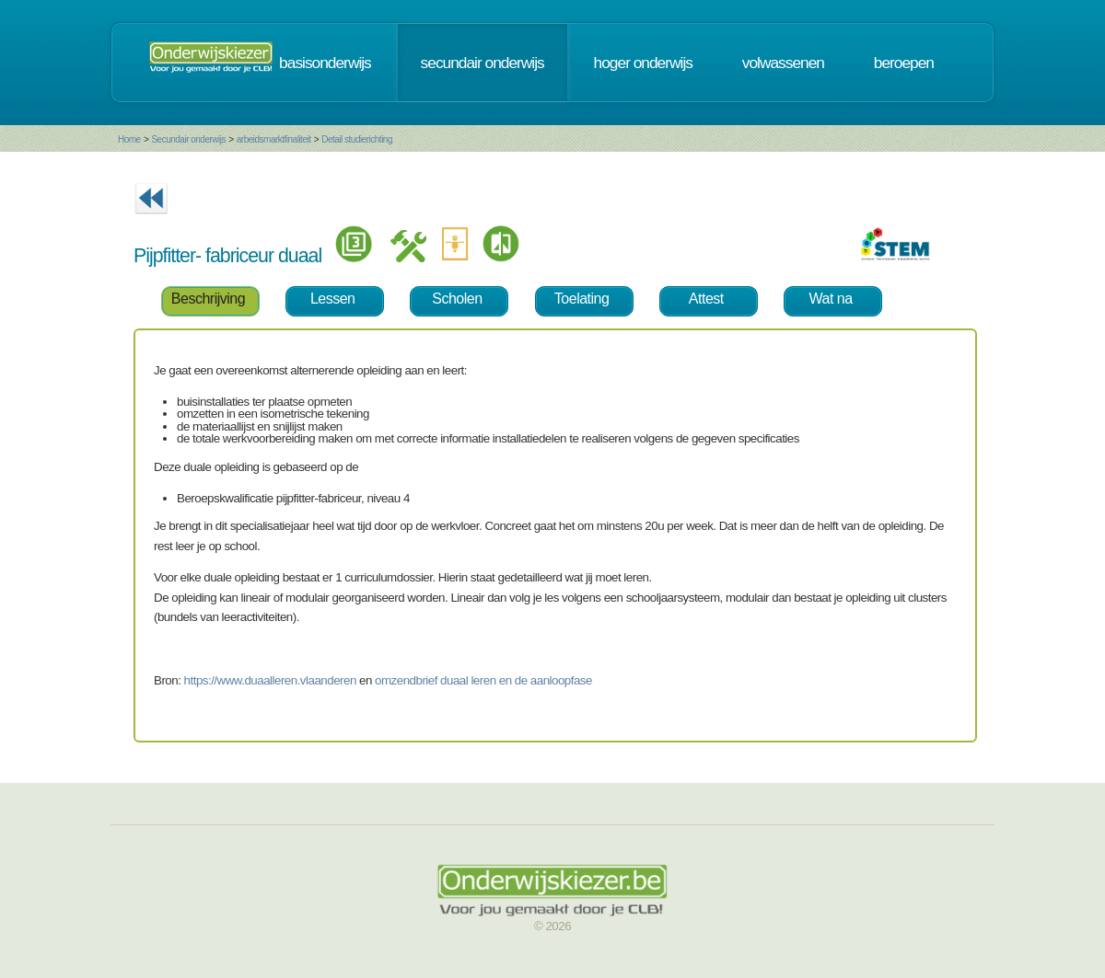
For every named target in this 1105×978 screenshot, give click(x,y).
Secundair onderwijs (188, 139)
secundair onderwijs (482, 62)
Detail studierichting (356, 139)
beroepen (904, 62)
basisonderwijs (325, 62)
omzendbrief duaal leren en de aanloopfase (483, 680)
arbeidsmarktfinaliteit (274, 139)
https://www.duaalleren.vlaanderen (270, 680)
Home (129, 139)
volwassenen (783, 62)
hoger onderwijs (643, 62)
